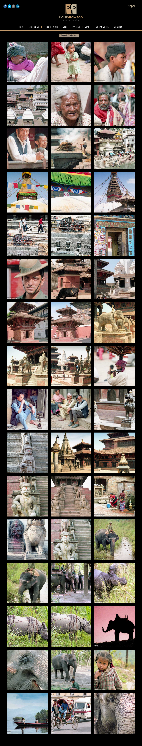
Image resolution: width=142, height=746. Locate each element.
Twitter (9, 6)
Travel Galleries (68, 35)
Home (22, 27)
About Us (35, 27)
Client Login (102, 27)
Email (13, 6)
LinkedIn (18, 6)
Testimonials (51, 27)
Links (88, 27)
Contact (118, 27)
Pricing (76, 27)
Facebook (5, 6)
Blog (65, 27)
